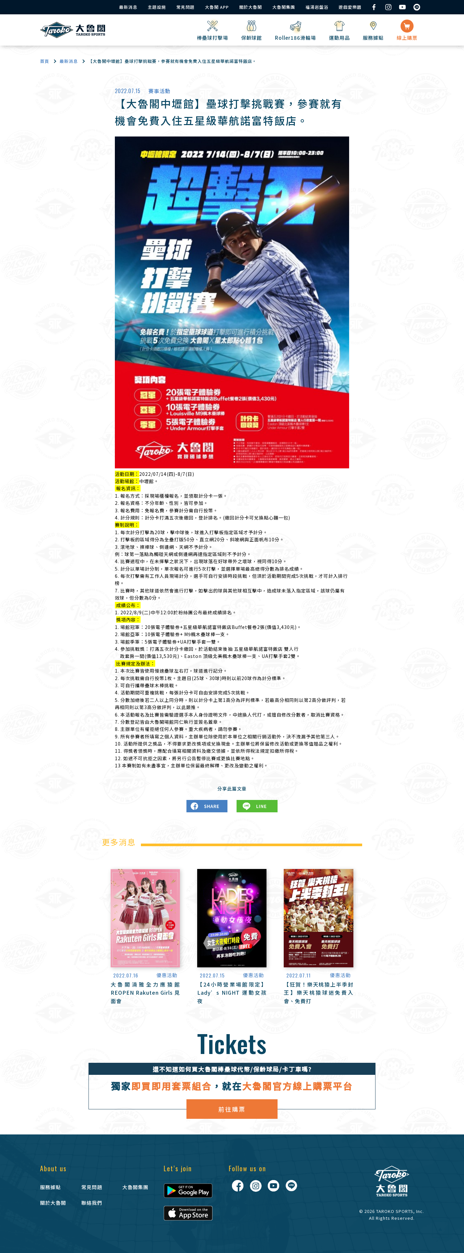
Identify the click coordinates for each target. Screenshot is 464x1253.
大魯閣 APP (217, 7)
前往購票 (232, 1109)
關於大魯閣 (250, 7)
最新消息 (128, 7)
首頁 (44, 61)
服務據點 (50, 1187)
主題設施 (157, 7)
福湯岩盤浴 (317, 7)
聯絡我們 (91, 1202)
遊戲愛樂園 (350, 7)
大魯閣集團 (283, 7)
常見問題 (185, 7)
